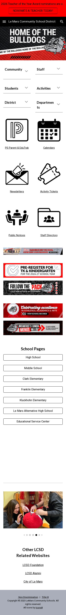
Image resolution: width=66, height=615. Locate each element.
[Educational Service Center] (33, 421)
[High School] (33, 357)
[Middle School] (33, 368)
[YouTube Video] (33, 453)
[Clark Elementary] (33, 378)
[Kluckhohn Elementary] (33, 400)
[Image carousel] (33, 513)
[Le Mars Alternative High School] (33, 410)
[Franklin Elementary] (33, 389)
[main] (17, 71)
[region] (33, 8)
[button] (4, 21)
